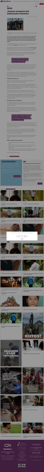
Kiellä (25, 236)
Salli (19, 236)
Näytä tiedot (22, 238)
